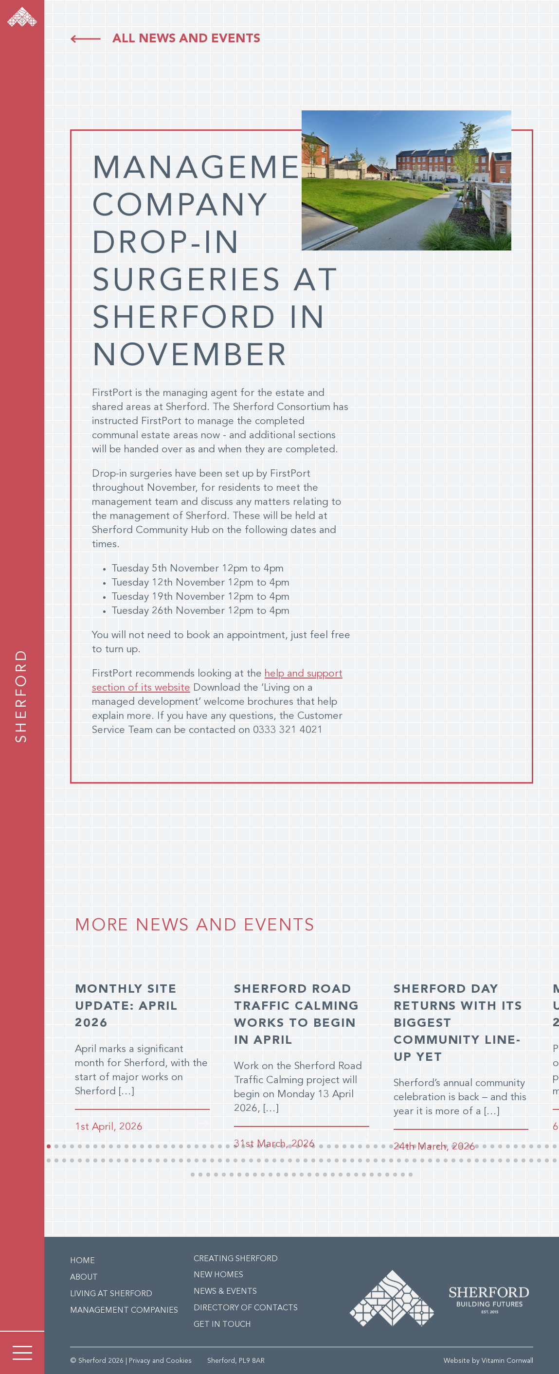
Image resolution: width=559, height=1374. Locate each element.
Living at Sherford (111, 1293)
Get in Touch (222, 1324)
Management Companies (124, 1310)
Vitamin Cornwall (507, 1359)
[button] (49, 1145)
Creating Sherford (236, 1258)
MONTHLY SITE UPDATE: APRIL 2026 (127, 1006)
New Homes (218, 1274)
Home (82, 1260)
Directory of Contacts (246, 1307)
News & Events (225, 1291)
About (84, 1277)
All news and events (186, 39)
